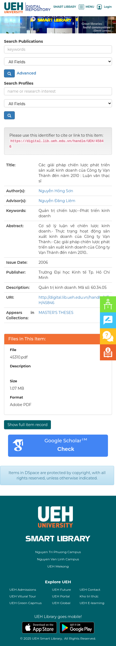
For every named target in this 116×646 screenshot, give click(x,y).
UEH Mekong (58, 566)
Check (65, 449)
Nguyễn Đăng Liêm (57, 200)
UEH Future (61, 590)
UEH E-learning (92, 603)
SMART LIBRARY (64, 7)
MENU (86, 7)
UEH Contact (90, 590)
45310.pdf (19, 357)
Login (104, 7)
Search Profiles (18, 83)
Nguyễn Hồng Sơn (56, 190)
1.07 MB (17, 388)
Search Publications (23, 41)
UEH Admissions (22, 590)
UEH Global (61, 603)
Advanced (26, 72)
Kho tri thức (89, 596)
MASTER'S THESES (56, 312)
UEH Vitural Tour (22, 596)
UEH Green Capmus (25, 603)
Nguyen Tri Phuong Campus (58, 552)
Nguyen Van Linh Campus (58, 559)
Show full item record (27, 424)
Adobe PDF (20, 404)
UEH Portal (61, 596)
